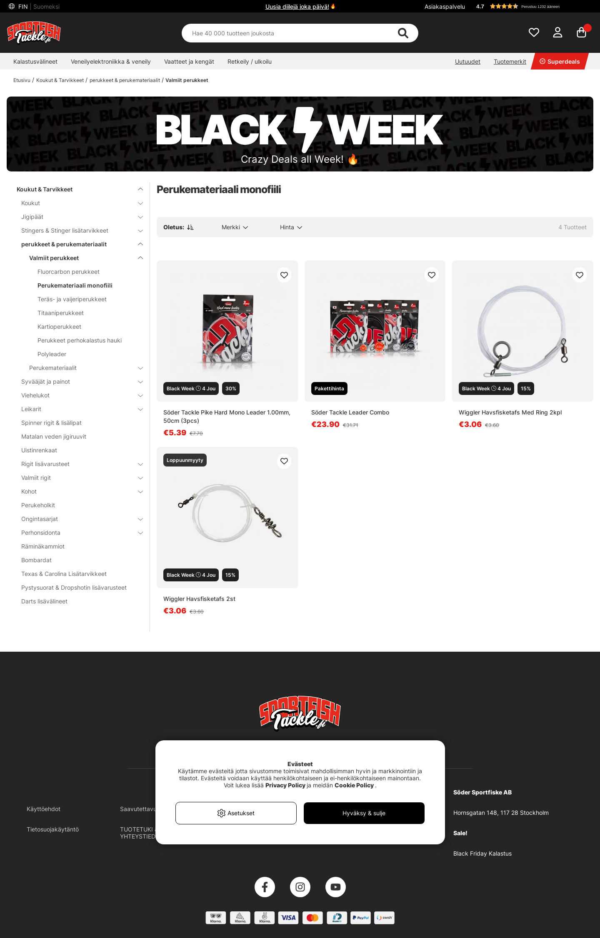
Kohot (77, 491)
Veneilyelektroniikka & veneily (111, 61)
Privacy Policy (285, 785)
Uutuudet (467, 61)
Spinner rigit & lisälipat (51, 422)
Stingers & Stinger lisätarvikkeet (77, 230)
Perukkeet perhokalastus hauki (80, 340)
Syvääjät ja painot (77, 381)
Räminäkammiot (43, 546)
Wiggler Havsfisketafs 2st (199, 598)
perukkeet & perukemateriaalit (125, 80)
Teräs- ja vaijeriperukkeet (72, 299)
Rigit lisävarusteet (77, 463)
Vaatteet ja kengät (189, 61)
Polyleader (52, 353)
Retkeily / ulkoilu (250, 61)
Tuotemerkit (510, 61)
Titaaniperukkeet (61, 312)
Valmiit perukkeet (186, 80)
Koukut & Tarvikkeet (60, 80)
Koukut (77, 202)
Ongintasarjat (77, 518)
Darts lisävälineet (44, 601)
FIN (38, 6)
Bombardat (36, 559)
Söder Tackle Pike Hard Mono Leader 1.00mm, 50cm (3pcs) (226, 416)
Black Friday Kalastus (482, 853)
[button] (530, 6)
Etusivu (21, 80)
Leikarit (77, 408)
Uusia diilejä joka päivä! (297, 6)
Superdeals (560, 61)
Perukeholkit (38, 505)
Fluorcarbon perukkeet (69, 271)
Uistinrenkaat (39, 450)
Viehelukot (77, 395)
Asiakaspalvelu (445, 6)
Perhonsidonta (77, 532)
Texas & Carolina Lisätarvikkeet (64, 573)
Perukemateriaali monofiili (75, 285)
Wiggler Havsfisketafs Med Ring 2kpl (510, 412)
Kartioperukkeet (59, 326)
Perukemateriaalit (81, 367)
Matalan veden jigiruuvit (53, 436)
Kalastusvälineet (35, 61)
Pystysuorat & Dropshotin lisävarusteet (74, 587)
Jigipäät (77, 216)
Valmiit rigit (77, 477)
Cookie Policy (354, 785)
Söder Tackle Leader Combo (350, 412)
